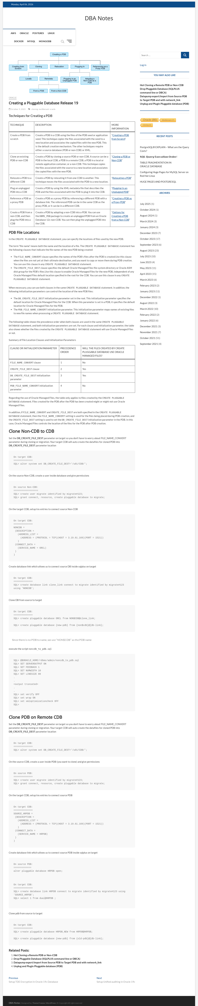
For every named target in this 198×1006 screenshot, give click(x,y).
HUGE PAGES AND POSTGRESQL (158, 174)
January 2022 (147, 312)
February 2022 (148, 306)
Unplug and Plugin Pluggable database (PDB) (38, 958)
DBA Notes (99, 18)
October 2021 (147, 330)
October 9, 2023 (17, 101)
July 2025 (145, 196)
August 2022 (147, 295)
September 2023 (149, 237)
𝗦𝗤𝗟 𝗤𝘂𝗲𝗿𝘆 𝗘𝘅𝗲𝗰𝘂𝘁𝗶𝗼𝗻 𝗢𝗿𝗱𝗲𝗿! (158, 149)
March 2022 (146, 301)
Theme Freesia (38, 995)
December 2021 (148, 318)
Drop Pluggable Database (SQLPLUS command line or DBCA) (47, 951)
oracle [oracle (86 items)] (150, 112)
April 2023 (145, 266)
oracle (52, 101)
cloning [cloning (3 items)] (147, 117)
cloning (34, 101)
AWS (13, 33)
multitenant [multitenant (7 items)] (168, 112)
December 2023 (148, 225)
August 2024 (147, 207)
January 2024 (147, 219)
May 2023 (145, 260)
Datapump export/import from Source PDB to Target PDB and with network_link (58, 954)
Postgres (38, 33)
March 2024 (146, 213)
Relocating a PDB (121, 170)
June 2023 (145, 254)
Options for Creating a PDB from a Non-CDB (120, 208)
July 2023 (145, 248)
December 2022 (148, 289)
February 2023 (148, 277)
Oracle (23, 33)
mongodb (89, 33)
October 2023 (147, 231)
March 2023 (146, 271)
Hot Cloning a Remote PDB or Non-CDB (35, 947)
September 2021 (149, 336)
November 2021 (148, 324)
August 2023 (147, 242)
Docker (62, 33)
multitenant (44, 101)
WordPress (51, 995)
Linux (50, 33)
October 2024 (147, 202)
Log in (143, 57)
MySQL (75, 33)
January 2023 (147, 283)
